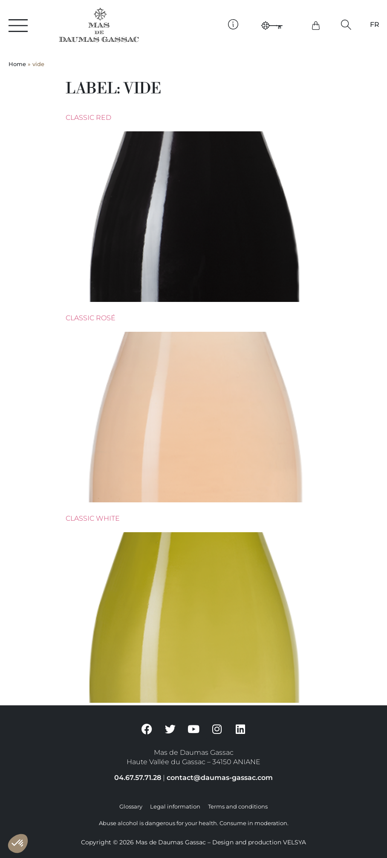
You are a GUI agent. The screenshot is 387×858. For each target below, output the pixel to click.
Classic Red (88, 117)
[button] (346, 25)
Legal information (175, 806)
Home (17, 64)
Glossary (130, 806)
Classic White (93, 518)
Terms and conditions (238, 806)
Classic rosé (91, 318)
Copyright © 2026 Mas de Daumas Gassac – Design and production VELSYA (193, 842)
